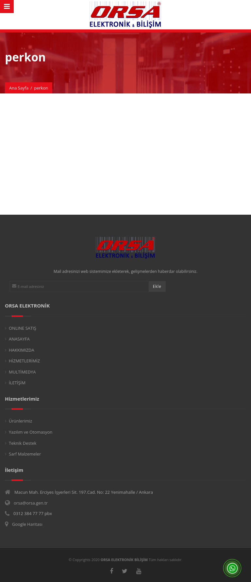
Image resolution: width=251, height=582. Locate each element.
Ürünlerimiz (20, 421)
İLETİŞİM (17, 383)
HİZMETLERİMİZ (24, 361)
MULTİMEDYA (22, 372)
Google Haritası (27, 524)
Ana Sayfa (18, 88)
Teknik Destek (22, 443)
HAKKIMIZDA (21, 350)
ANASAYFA (19, 339)
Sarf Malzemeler (25, 454)
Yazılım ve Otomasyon (30, 432)
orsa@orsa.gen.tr (31, 503)
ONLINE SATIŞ (22, 328)
